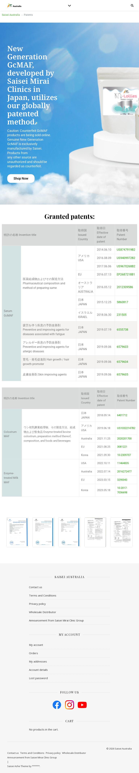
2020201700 (124, 438)
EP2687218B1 (126, 274)
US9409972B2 (126, 258)
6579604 (122, 362)
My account (36, 645)
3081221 (122, 446)
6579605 (122, 374)
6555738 (122, 329)
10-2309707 (124, 455)
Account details (38, 670)
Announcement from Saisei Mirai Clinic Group (56, 620)
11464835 (123, 463)
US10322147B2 (126, 428)
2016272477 (124, 471)
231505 (122, 315)
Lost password (38, 678)
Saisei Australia (11, 14)
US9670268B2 (126, 266)
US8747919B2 (126, 249)
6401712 (122, 415)
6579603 (122, 347)
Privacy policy (37, 604)
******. (36, 766)
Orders (33, 653)
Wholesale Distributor (42, 612)
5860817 (122, 302)
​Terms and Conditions (42, 595)
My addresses (38, 661)
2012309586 (125, 287)
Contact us (35, 587)
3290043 (122, 479)
